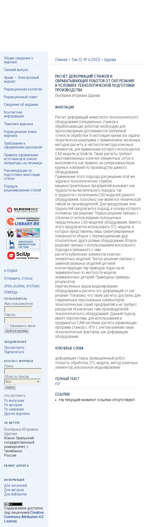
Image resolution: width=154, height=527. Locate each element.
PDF (57, 384)
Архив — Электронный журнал (21, 79)
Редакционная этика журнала (20, 133)
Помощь (11, 292)
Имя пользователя (18, 304)
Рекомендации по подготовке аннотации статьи (22, 174)
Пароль (10, 314)
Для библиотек (15, 494)
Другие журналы (17, 413)
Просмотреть (14, 347)
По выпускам (14, 400)
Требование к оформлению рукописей (23, 145)
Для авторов (14, 490)
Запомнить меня (22, 326)
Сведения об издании (21, 104)
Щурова (110, 59)
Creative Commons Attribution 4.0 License (24, 516)
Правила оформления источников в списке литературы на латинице (23, 159)
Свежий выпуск (16, 69)
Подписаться (14, 352)
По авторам (13, 405)
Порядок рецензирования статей (22, 188)
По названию (14, 409)
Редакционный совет (21, 97)
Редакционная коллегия (23, 89)
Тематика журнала (18, 124)
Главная (61, 59)
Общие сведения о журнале (18, 60)
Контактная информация (14, 114)
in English (10, 270)
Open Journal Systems (22, 286)
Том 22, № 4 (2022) (85, 59)
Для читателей (15, 485)
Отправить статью (18, 278)
